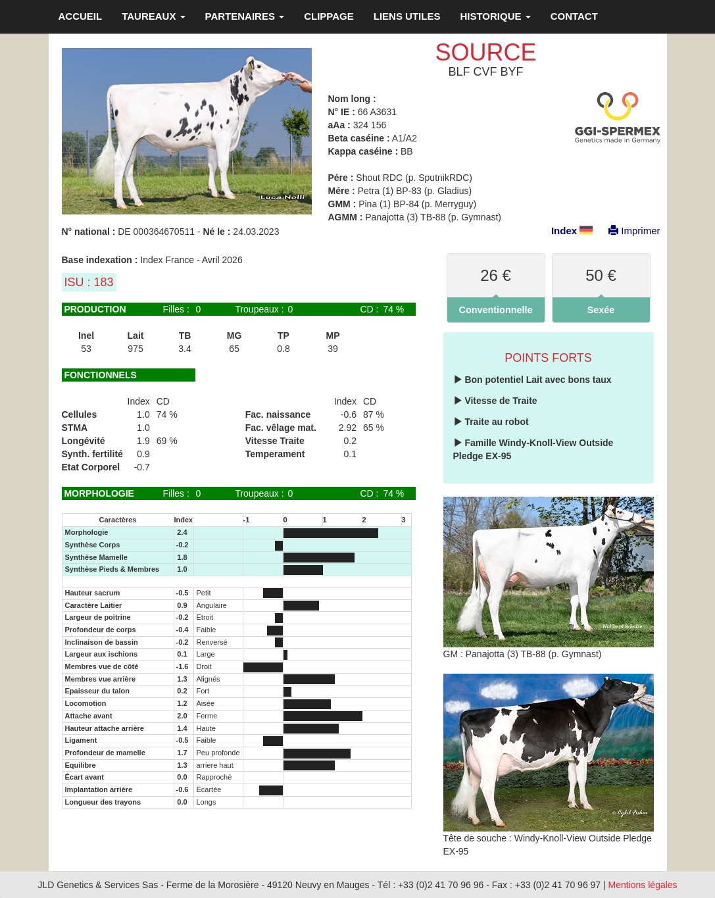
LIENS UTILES (407, 16)
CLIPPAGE (329, 16)
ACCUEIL (81, 16)
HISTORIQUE (495, 16)
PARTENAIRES (245, 16)
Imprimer (627, 230)
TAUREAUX (153, 16)
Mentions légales (643, 885)
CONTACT (574, 16)
